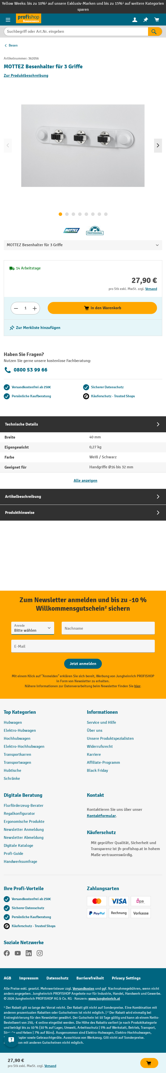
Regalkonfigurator (19, 813)
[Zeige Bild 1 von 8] (60, 214)
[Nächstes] (158, 146)
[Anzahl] (25, 308)
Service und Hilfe (101, 722)
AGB (7, 978)
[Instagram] (40, 954)
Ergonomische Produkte (24, 821)
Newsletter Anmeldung (24, 829)
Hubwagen (13, 722)
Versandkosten (83, 988)
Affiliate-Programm (103, 762)
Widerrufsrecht (100, 746)
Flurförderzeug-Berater (23, 805)
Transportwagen (17, 762)
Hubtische (12, 770)
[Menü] (8, 20)
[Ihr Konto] (134, 20)
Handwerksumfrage (20, 861)
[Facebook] (7, 954)
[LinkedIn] (29, 954)
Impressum (28, 978)
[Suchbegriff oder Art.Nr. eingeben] (76, 31)
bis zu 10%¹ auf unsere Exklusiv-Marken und (65, 3)
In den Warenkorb (102, 308)
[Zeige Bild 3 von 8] (73, 214)
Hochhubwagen (17, 738)
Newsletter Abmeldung (23, 837)
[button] (41, 797)
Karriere (94, 754)
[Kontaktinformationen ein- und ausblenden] (11, 1039)
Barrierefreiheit (90, 978)
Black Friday (97, 770)
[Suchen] (155, 31)
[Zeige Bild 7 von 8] (99, 214)
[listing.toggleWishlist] (34, 328)
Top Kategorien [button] (20, 712)
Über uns (94, 730)
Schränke (12, 778)
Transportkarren (17, 754)
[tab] (83, 452)
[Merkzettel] (145, 20)
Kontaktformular (101, 815)
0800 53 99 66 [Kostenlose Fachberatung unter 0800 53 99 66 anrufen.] (25, 370)
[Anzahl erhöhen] (35, 308)
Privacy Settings (126, 978)
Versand (151, 289)
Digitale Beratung (23, 795)
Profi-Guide (13, 853)
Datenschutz (57, 978)
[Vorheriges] (8, 146)
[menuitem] (134, 20)
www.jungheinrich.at (104, 998)
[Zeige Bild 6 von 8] (93, 214)
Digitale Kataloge (18, 845)
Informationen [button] (102, 712)
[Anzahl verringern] (16, 308)
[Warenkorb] (156, 20)
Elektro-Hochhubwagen (24, 746)
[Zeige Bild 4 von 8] (80, 214)
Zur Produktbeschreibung (26, 75)
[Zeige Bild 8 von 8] (106, 214)
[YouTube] (18, 954)
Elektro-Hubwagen (20, 730)
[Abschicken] (83, 664)
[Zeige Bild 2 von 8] (67, 214)
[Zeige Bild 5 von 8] (86, 214)
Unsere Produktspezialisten (110, 738)
